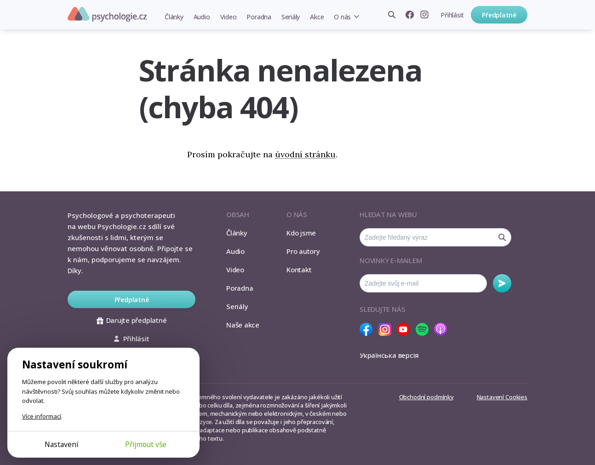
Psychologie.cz (107, 14)
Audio (202, 16)
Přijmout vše (145, 444)
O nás (342, 16)
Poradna (258, 16)
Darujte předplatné (132, 320)
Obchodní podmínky (426, 397)
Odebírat (502, 283)
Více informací (41, 416)
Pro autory (303, 251)
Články (174, 16)
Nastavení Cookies (502, 397)
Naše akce (242, 324)
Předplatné (499, 15)
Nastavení (61, 444)
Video (228, 16)
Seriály (290, 16)
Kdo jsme (301, 232)
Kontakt (298, 269)
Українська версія (389, 355)
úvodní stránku (305, 154)
